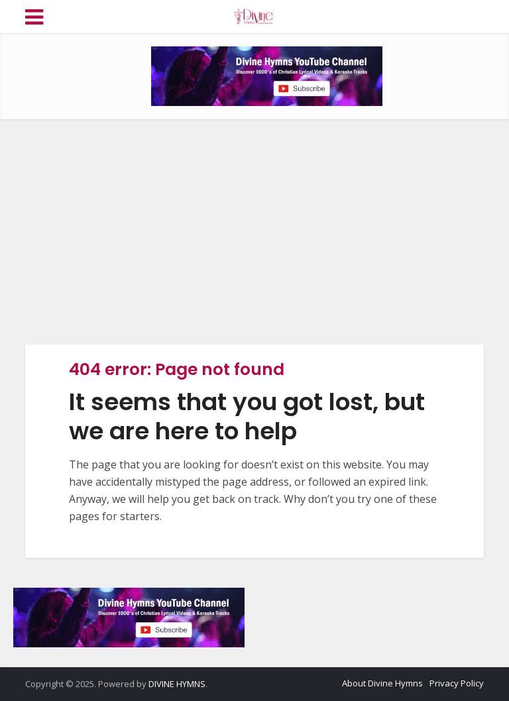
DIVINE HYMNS (176, 684)
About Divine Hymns (382, 683)
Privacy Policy (456, 683)
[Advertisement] (254, 232)
